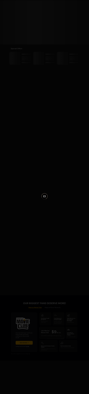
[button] (44, 196)
